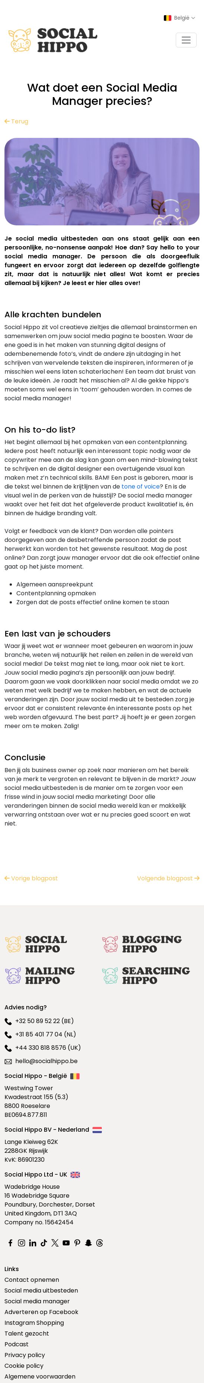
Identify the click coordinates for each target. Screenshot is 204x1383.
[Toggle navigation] (186, 40)
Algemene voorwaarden (39, 1376)
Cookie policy (23, 1366)
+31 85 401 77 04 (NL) (40, 1034)
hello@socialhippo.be (41, 1061)
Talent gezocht (26, 1333)
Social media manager (37, 1301)
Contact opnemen (31, 1280)
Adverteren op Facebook (41, 1312)
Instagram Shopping (34, 1323)
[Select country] (179, 18)
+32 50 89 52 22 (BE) (39, 1021)
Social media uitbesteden (41, 1290)
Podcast (16, 1344)
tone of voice (141, 486)
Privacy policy (24, 1355)
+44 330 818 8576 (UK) (42, 1047)
